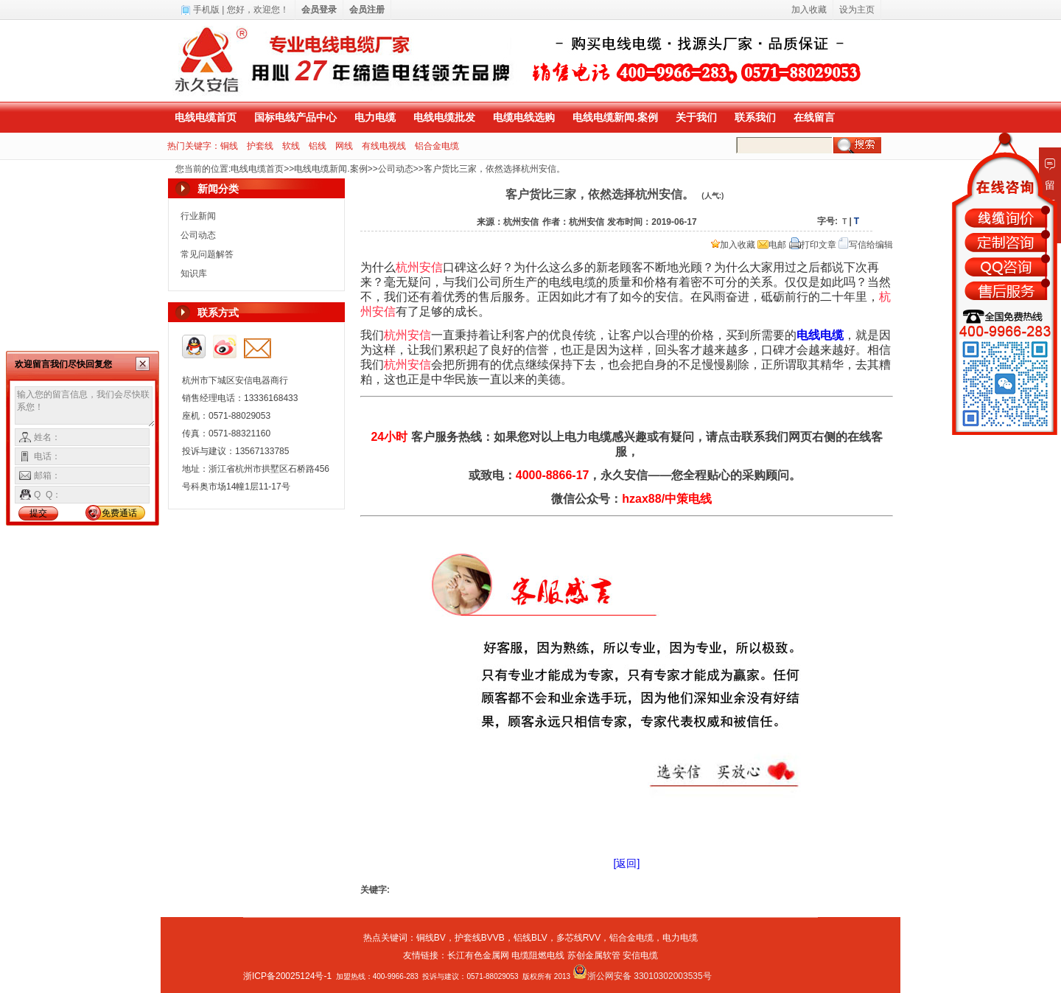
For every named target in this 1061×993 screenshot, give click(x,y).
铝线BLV (530, 938)
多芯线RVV (578, 938)
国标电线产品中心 (295, 117)
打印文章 (812, 245)
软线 (291, 146)
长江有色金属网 (478, 955)
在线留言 (814, 117)
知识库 (194, 273)
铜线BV (431, 938)
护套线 (260, 146)
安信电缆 (640, 955)
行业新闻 (198, 216)
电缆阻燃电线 (537, 955)
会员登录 (319, 9)
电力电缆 (375, 117)
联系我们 (755, 117)
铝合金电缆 (437, 146)
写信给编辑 (865, 245)
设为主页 (857, 9)
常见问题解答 (207, 254)
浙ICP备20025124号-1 (287, 976)
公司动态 (395, 169)
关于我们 (696, 117)
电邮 (771, 245)
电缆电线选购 (524, 117)
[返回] (627, 863)
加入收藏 (733, 245)
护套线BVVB (480, 938)
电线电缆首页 (206, 117)
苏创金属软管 (593, 955)
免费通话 (119, 513)
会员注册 (367, 9)
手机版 (206, 9)
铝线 (317, 146)
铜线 (229, 146)
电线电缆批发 (444, 117)
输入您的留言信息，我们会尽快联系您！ (85, 407)
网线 (344, 146)
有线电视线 (384, 146)
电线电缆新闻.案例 (615, 117)
